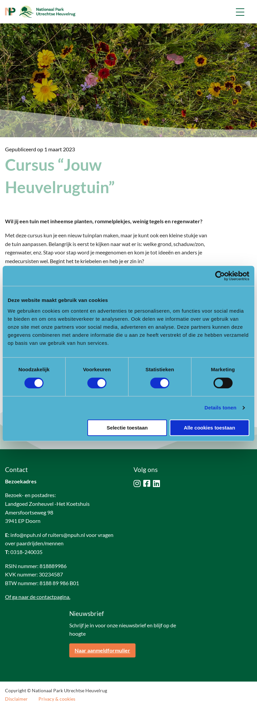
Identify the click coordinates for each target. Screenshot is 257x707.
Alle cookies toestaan (209, 427)
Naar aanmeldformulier (102, 650)
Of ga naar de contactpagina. (37, 597)
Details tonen (220, 407)
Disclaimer (16, 699)
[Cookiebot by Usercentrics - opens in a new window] (220, 276)
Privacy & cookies (56, 699)
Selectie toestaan (127, 427)
